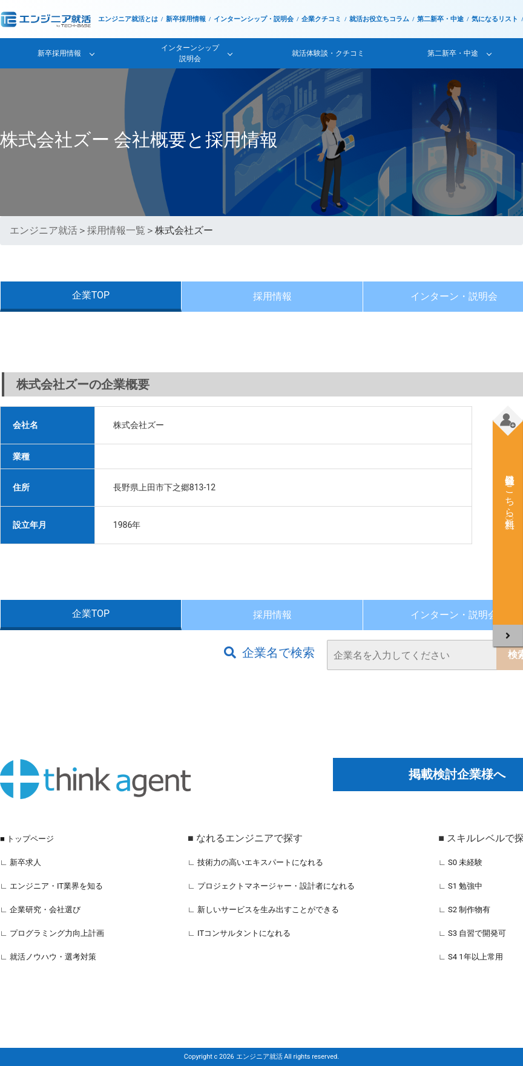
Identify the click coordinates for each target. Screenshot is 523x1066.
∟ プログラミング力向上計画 (52, 933)
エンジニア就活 (43, 230)
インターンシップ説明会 (190, 53)
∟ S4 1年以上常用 (470, 956)
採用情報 (272, 296)
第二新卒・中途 (440, 19)
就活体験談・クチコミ (328, 53)
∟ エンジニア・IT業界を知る (51, 885)
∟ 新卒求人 (20, 862)
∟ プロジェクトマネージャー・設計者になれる (271, 885)
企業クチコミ (321, 19)
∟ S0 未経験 (460, 862)
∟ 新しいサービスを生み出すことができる (263, 909)
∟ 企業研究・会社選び (40, 909)
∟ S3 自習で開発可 (472, 933)
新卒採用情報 (186, 19)
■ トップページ (27, 838)
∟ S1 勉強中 (460, 885)
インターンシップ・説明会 (254, 19)
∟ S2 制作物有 (464, 909)
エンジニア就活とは (128, 19)
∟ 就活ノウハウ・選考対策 (48, 956)
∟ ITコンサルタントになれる (239, 933)
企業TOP (91, 295)
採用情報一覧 (116, 230)
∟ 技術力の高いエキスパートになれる (255, 862)
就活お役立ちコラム (379, 19)
